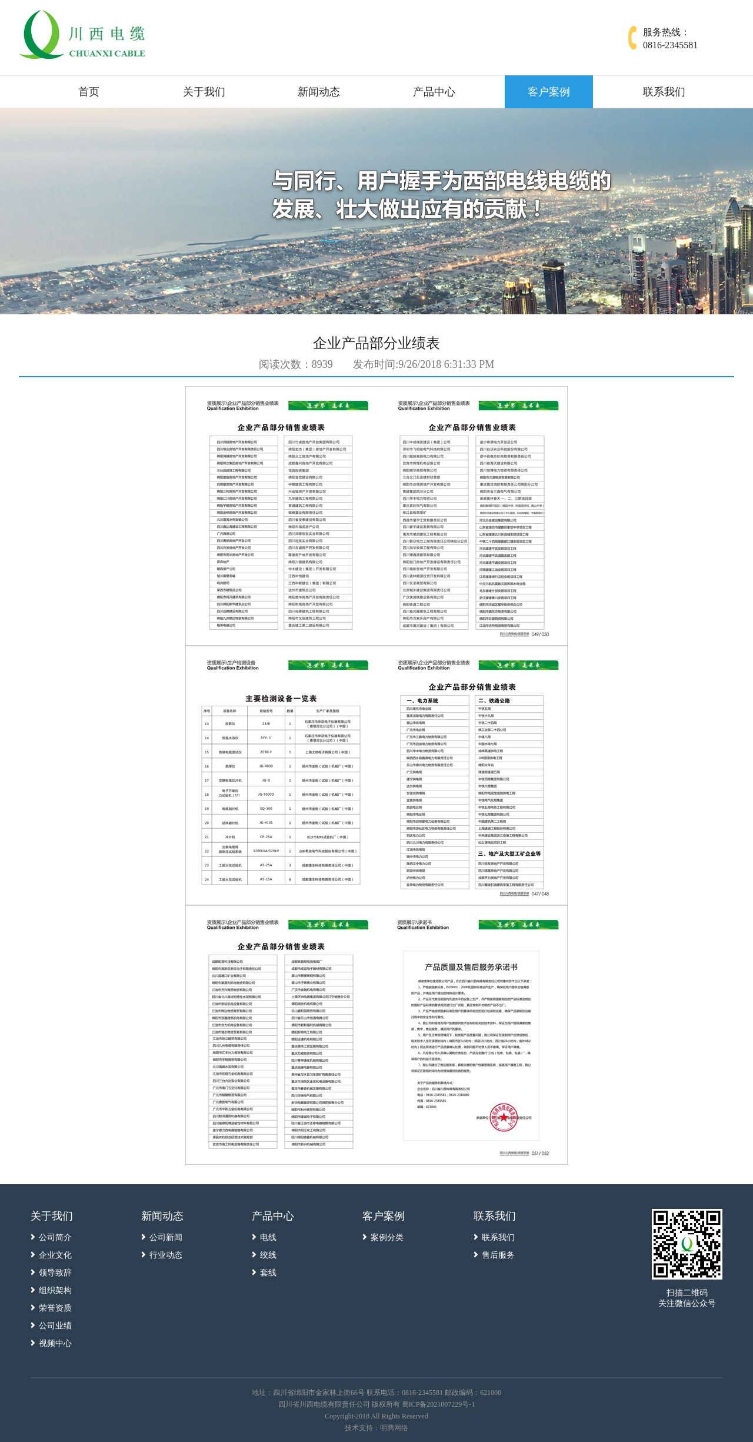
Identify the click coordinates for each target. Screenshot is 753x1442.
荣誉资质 (55, 1308)
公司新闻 (165, 1237)
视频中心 (55, 1343)
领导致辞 (55, 1272)
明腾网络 (394, 1428)
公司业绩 (55, 1325)
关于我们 (204, 92)
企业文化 (55, 1255)
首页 (88, 92)
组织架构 (55, 1290)
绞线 (268, 1255)
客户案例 (549, 92)
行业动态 (165, 1255)
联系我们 (664, 92)
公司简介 (55, 1237)
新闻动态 (319, 92)
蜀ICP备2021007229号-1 (438, 1404)
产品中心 (434, 92)
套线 (268, 1272)
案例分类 (387, 1237)
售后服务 (498, 1255)
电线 (268, 1237)
